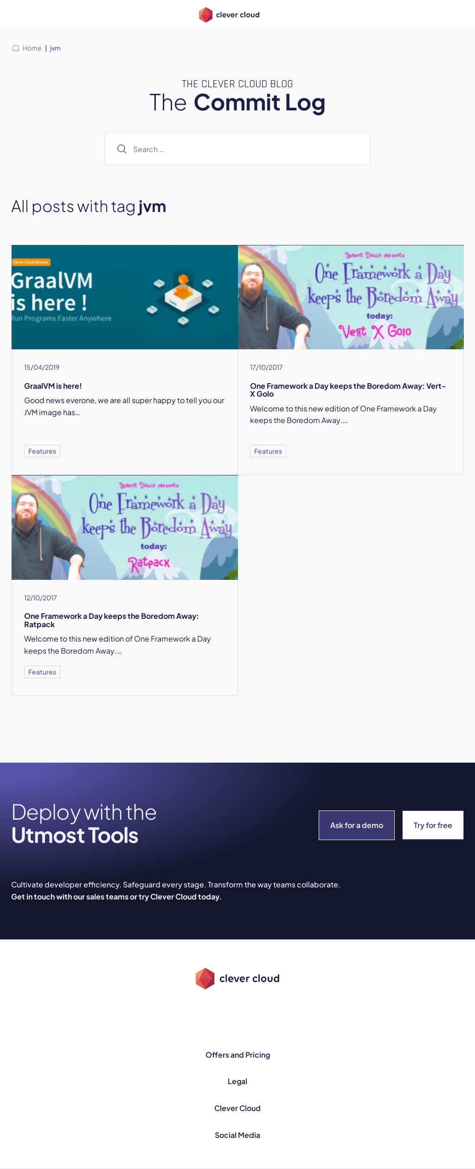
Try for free (433, 825)
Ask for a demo (356, 825)
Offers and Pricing (237, 1055)
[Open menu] (16, 14)
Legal (237, 1081)
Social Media (237, 1135)
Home (32, 48)
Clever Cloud (237, 1108)
